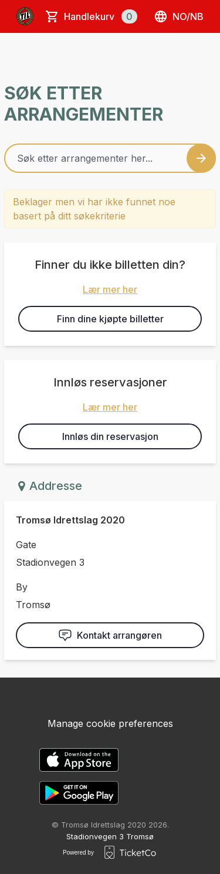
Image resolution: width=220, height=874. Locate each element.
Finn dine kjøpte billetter (110, 319)
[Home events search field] (110, 158)
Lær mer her (110, 289)
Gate (26, 545)
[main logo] (24, 16)
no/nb (179, 16)
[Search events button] (201, 158)
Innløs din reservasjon (110, 436)
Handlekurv (100, 16)
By (22, 587)
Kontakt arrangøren (110, 635)
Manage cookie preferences (110, 723)
